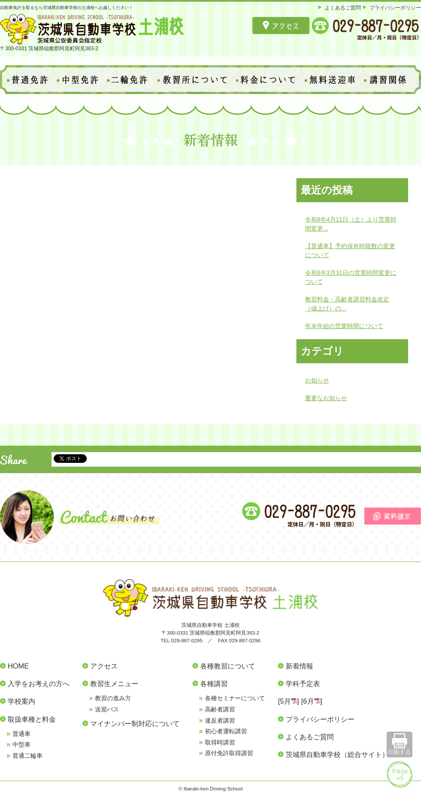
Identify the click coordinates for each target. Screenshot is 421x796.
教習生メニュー (114, 683)
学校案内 (21, 701)
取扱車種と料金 (32, 719)
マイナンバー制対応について (135, 723)
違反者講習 (220, 720)
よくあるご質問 (343, 7)
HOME (18, 666)
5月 (285, 701)
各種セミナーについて (235, 698)
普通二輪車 (27, 755)
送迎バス (107, 709)
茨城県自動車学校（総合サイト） (337, 754)
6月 (308, 701)
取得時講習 (220, 742)
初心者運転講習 (226, 731)
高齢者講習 (220, 709)
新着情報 (299, 666)
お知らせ (317, 380)
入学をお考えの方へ (39, 683)
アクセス (104, 666)
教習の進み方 (113, 698)
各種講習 (214, 683)
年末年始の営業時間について (344, 325)
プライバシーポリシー (395, 7)
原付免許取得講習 (229, 753)
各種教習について (227, 666)
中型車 (21, 744)
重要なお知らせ (326, 398)
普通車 (21, 733)
